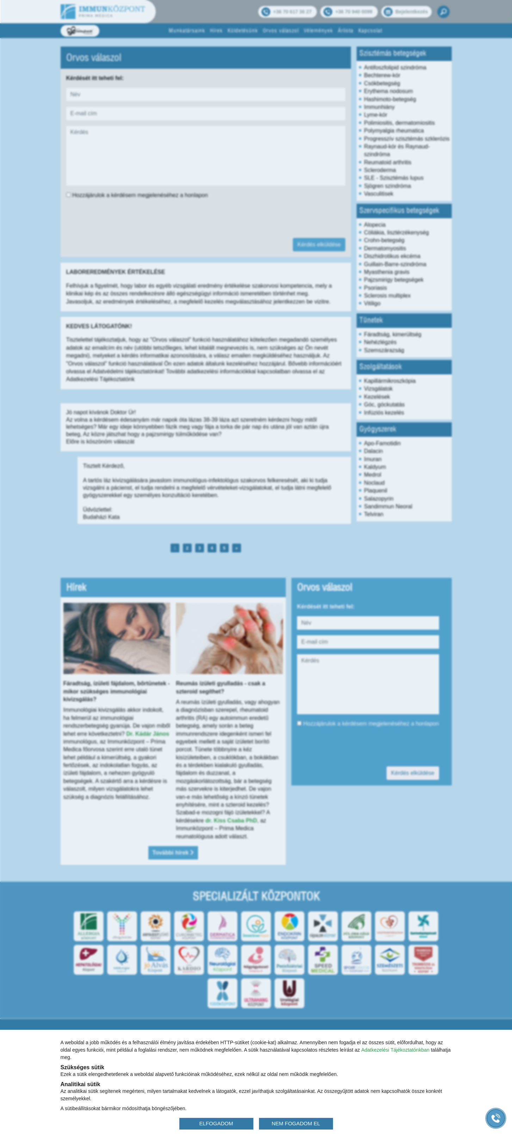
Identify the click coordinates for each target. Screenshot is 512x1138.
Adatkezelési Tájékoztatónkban (395, 1050)
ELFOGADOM (216, 1123)
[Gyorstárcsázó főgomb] (496, 1118)
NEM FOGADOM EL (296, 1123)
